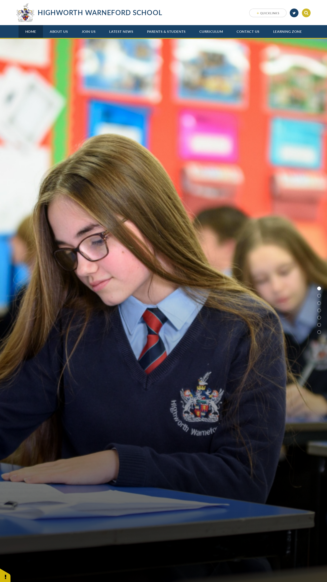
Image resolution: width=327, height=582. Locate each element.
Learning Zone (287, 31)
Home (30, 31)
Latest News (121, 31)
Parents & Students (166, 31)
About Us (59, 31)
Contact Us (248, 31)
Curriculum (211, 31)
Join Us (89, 31)
